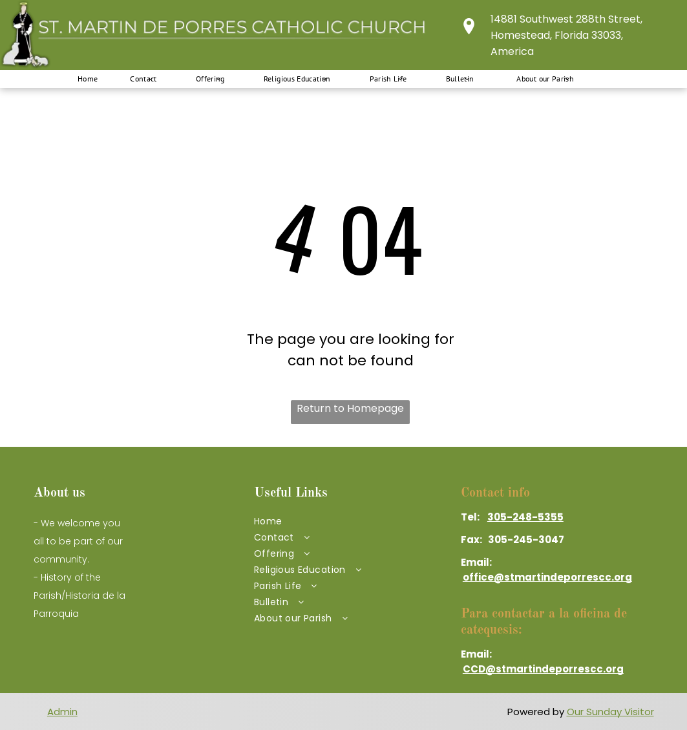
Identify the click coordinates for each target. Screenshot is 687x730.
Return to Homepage (350, 408)
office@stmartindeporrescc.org (547, 577)
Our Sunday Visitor (610, 711)
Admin (62, 711)
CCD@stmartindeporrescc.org (543, 669)
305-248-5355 (525, 517)
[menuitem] (82, 79)
